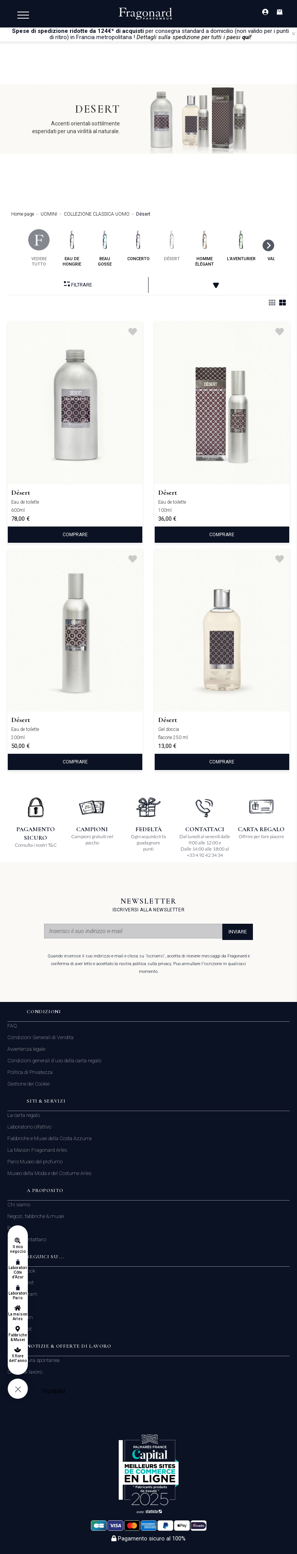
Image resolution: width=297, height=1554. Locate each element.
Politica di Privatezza (30, 1072)
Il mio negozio (17, 1249)
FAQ (12, 1026)
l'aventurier (241, 245)
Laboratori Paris (18, 1295)
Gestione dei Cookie (28, 1084)
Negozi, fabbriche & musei (35, 1216)
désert (172, 245)
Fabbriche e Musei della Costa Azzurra (49, 1138)
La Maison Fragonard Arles (37, 1150)
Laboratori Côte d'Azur (18, 1272)
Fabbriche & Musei (18, 1337)
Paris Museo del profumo (35, 1162)
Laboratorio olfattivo (29, 1127)
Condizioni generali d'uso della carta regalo (54, 1060)
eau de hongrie (72, 248)
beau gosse (105, 248)
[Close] (293, 33)
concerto (138, 245)
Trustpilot (54, 1391)
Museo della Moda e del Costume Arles (49, 1173)
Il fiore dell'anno (17, 1358)
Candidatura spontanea (33, 1360)
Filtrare (78, 284)
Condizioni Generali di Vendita (40, 1037)
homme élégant (204, 248)
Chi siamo (18, 1205)
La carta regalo (23, 1115)
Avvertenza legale (26, 1049)
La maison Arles (17, 1316)
